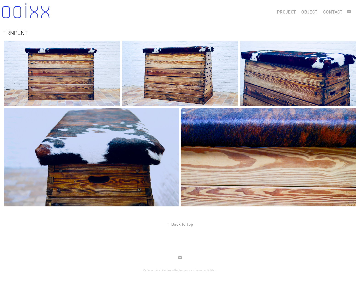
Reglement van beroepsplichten (195, 270)
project (286, 11)
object (309, 11)
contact (332, 11)
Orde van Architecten (157, 270)
